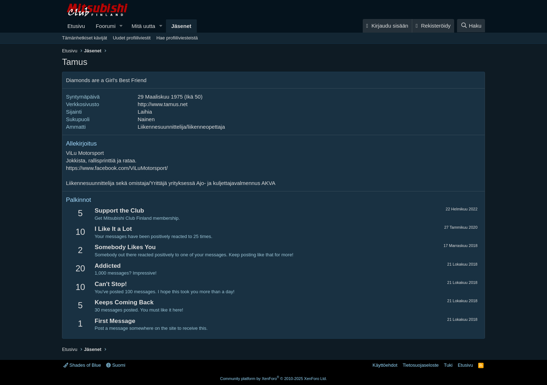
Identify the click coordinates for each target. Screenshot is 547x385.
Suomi (115, 365)
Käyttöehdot (384, 365)
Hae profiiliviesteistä (177, 38)
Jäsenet (181, 26)
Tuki (448, 365)
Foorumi (105, 26)
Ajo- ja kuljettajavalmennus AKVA (236, 183)
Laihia (145, 112)
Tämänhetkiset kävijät (84, 38)
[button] (121, 26)
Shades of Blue (82, 365)
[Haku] (471, 25)
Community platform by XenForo (273, 378)
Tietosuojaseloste (421, 365)
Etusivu (76, 26)
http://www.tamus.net (162, 104)
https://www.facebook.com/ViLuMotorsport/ (117, 168)
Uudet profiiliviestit (132, 38)
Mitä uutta (143, 26)
